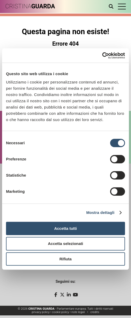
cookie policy (60, 312)
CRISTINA (30, 6)
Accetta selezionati (65, 243)
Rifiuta (65, 259)
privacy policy (41, 312)
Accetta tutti (65, 228)
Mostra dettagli (100, 212)
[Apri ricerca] (112, 6)
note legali (78, 312)
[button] (121, 6)
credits (94, 312)
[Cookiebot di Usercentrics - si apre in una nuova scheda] (102, 55)
